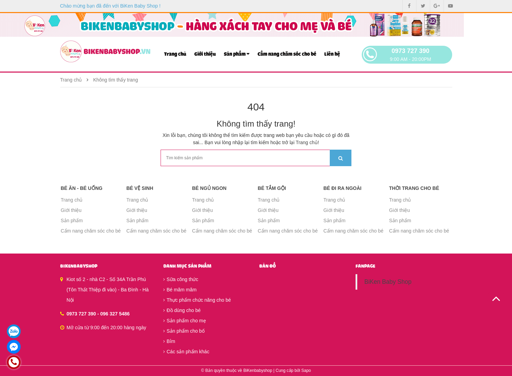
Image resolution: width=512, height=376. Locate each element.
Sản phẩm (237, 53)
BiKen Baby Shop (387, 281)
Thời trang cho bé (414, 188)
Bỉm (169, 341)
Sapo (306, 370)
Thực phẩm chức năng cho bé (197, 300)
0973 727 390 (410, 50)
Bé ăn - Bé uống (81, 188)
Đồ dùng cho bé (182, 310)
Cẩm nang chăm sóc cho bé (287, 54)
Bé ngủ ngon (209, 188)
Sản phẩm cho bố (184, 331)
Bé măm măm (180, 289)
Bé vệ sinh (140, 188)
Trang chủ (175, 54)
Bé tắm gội (272, 188)
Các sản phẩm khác (186, 351)
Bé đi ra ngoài (343, 188)
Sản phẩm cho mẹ (184, 320)
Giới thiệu (205, 54)
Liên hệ (332, 54)
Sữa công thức (180, 279)
